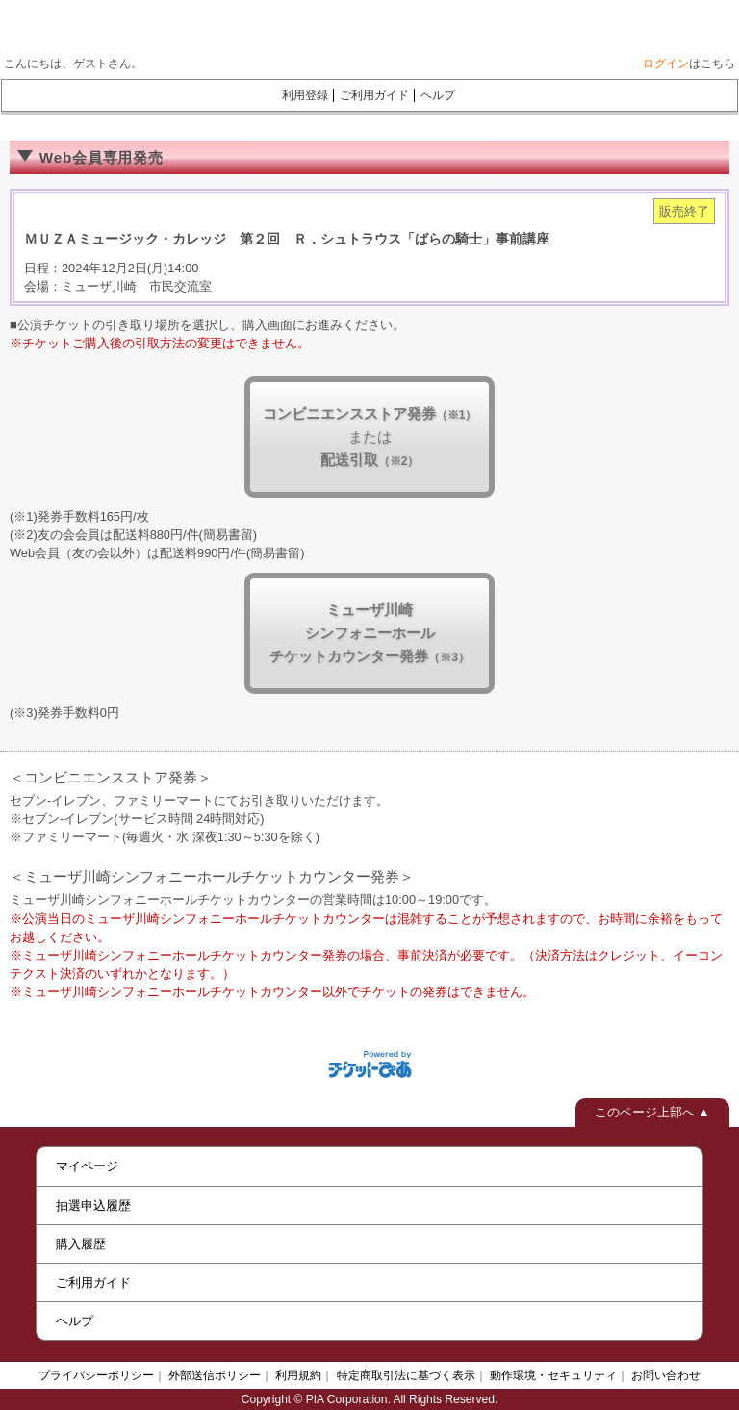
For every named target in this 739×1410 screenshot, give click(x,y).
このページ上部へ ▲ (652, 1112)
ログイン (666, 63)
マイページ (87, 1166)
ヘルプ (437, 95)
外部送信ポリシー (214, 1375)
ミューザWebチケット (349, 24)
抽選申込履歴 (93, 1205)
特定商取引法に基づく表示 (406, 1375)
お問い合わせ (666, 1375)
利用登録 (305, 95)
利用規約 (298, 1375)
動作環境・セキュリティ (553, 1375)
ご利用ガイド (374, 95)
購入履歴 (81, 1244)
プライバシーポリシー (96, 1375)
